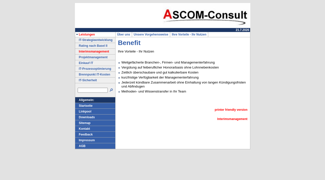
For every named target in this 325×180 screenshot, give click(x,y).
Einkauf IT (84, 63)
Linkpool (83, 111)
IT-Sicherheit (86, 80)
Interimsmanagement (92, 51)
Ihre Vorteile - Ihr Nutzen (189, 34)
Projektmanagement (91, 57)
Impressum (85, 140)
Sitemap (83, 123)
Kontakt (82, 128)
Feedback (84, 134)
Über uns (124, 34)
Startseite (84, 106)
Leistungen (85, 34)
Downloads (85, 117)
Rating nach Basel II (91, 46)
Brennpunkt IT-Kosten (92, 74)
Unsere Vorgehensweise (151, 34)
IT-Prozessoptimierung (93, 68)
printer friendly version (231, 110)
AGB (80, 146)
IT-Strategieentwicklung (94, 40)
